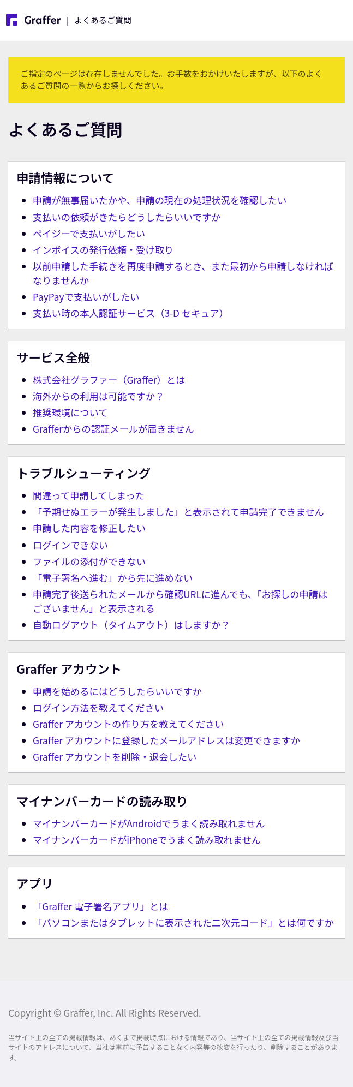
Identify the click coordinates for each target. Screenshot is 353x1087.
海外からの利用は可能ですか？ (99, 396)
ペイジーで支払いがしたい (89, 233)
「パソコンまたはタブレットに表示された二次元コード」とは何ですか (183, 922)
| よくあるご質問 (68, 20)
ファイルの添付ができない (89, 561)
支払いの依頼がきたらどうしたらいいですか (126, 217)
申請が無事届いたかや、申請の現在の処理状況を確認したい (159, 200)
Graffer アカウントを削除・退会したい (114, 756)
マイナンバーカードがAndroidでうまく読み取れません (149, 823)
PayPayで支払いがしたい (86, 296)
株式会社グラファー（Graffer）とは (109, 379)
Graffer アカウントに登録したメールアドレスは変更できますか (166, 740)
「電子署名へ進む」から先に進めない (113, 577)
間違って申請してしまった (89, 495)
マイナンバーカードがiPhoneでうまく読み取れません (147, 839)
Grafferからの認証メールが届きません (113, 428)
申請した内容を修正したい (89, 528)
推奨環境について (70, 412)
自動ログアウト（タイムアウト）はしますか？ (131, 624)
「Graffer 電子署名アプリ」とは (101, 906)
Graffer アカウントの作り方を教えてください (128, 724)
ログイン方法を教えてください (98, 707)
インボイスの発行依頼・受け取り (103, 249)
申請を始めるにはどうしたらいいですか (117, 691)
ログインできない (70, 545)
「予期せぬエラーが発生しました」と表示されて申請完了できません (178, 511)
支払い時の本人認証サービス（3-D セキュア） (131, 313)
